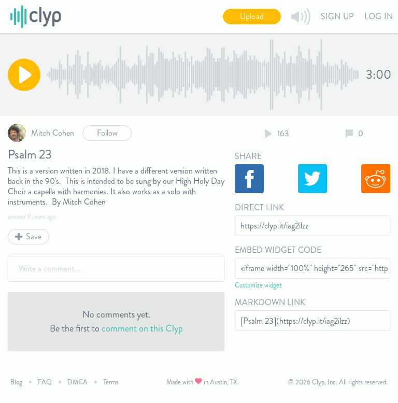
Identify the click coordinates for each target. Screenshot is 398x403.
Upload (252, 16)
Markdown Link (270, 302)
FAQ (45, 382)
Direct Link (259, 207)
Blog (16, 382)
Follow (107, 133)
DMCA (77, 382)
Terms (111, 382)
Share (248, 156)
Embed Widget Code (278, 250)
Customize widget (258, 285)
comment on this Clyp (142, 328)
